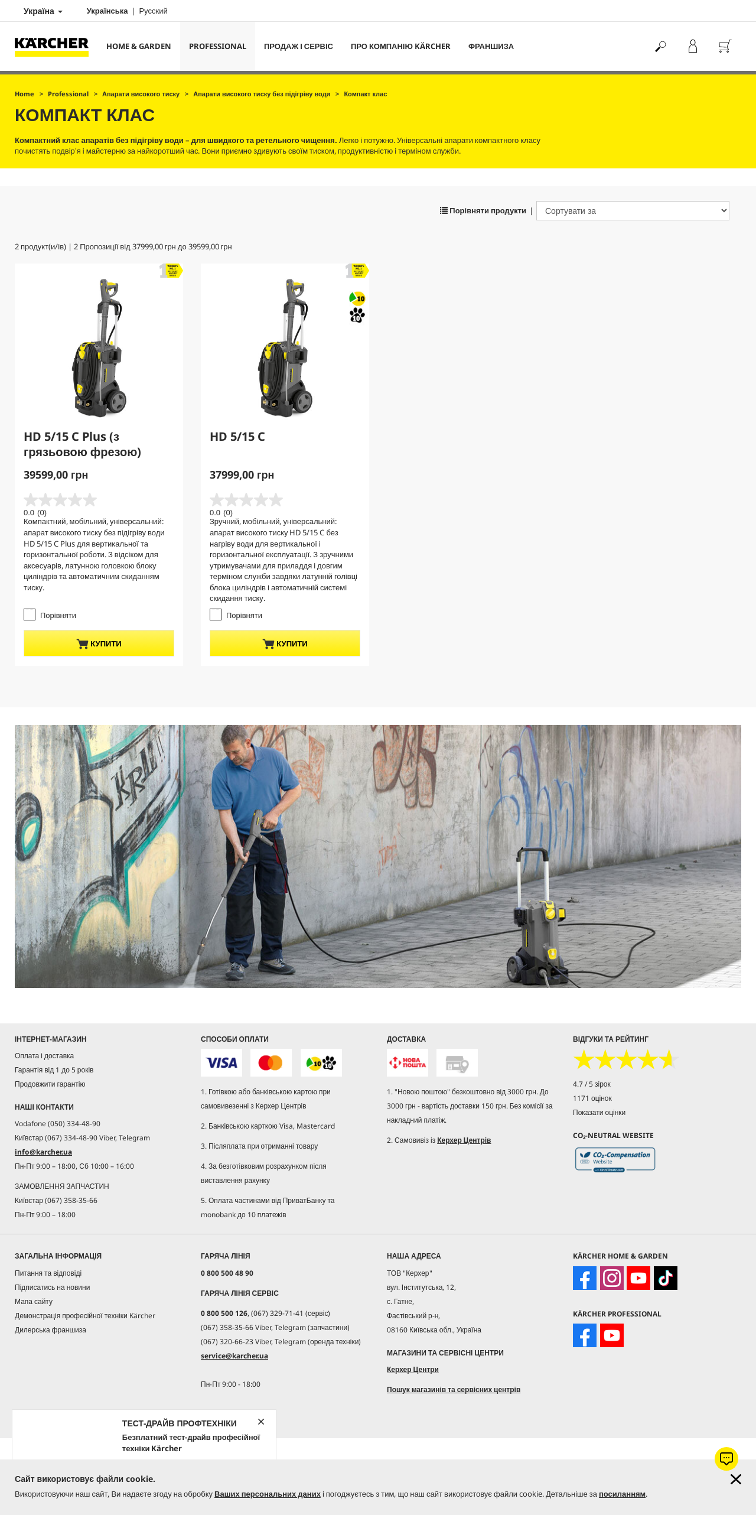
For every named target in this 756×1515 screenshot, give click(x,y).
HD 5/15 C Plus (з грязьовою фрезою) (82, 444)
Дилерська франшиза (50, 1330)
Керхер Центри (413, 1369)
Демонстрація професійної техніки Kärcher (85, 1316)
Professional (217, 46)
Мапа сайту (34, 1301)
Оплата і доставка (44, 1056)
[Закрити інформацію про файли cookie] (736, 1479)
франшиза (491, 46)
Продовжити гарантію (50, 1084)
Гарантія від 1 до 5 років (54, 1070)
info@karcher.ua (43, 1152)
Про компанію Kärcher (401, 46)
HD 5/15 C (237, 436)
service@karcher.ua (234, 1356)
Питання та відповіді (48, 1273)
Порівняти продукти (483, 210)
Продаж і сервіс (298, 46)
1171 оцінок (592, 1098)
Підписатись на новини (52, 1287)
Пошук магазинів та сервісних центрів (453, 1389)
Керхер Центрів (464, 1140)
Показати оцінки (599, 1112)
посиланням (622, 1493)
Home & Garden (138, 46)
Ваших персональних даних (267, 1493)
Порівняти (58, 615)
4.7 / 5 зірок (592, 1084)
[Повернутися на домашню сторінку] (56, 46)
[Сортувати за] (632, 210)
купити (98, 643)
